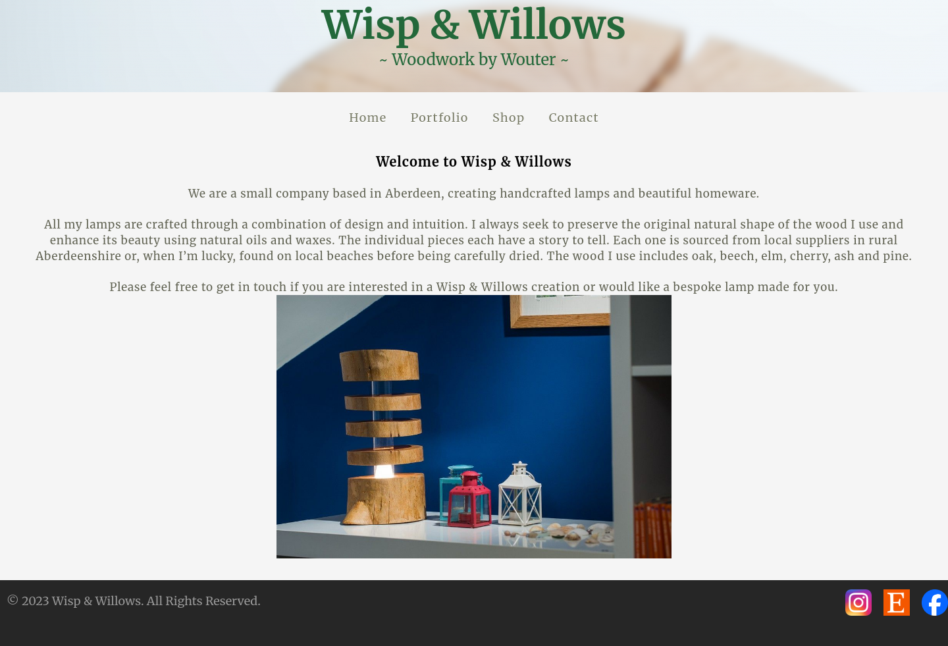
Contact (574, 117)
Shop (508, 117)
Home (367, 117)
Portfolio (440, 117)
